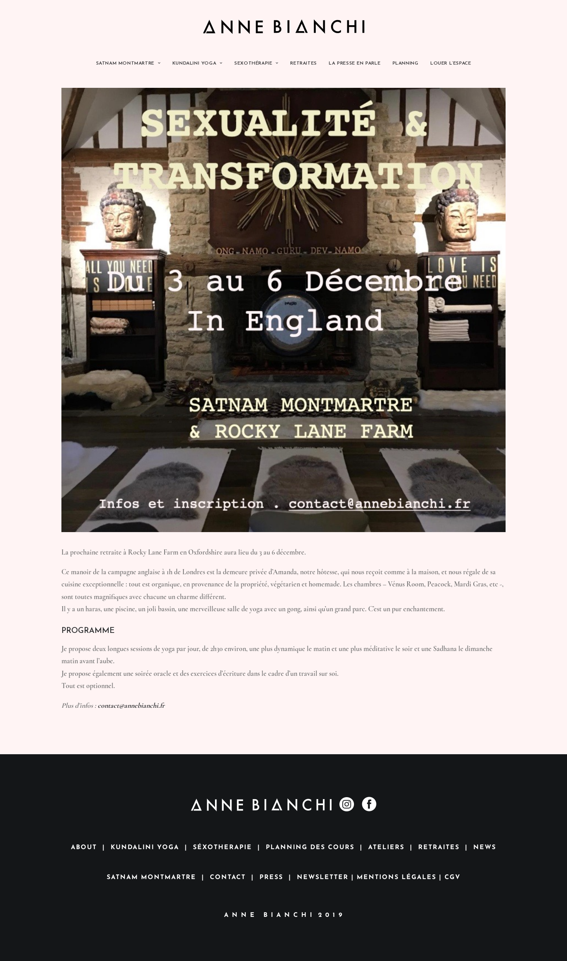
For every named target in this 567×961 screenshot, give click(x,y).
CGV (453, 877)
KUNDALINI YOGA (197, 63)
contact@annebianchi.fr (131, 705)
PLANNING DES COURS (310, 847)
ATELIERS (386, 847)
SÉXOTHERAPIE (222, 847)
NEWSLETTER (322, 877)
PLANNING (406, 63)
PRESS (271, 877)
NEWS (484, 847)
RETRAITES (303, 63)
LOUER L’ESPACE (450, 63)
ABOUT (84, 847)
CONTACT (228, 877)
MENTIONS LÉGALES (396, 877)
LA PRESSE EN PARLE (354, 63)
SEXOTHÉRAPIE (256, 63)
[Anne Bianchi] (284, 26)
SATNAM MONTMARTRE (128, 63)
